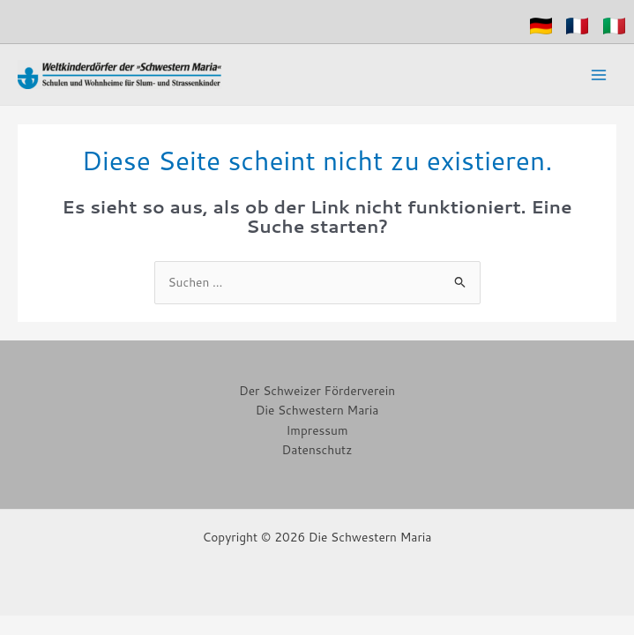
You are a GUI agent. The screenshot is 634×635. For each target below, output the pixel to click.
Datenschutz (317, 449)
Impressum (316, 430)
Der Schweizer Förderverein (317, 390)
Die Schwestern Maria (317, 409)
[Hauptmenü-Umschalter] (599, 74)
